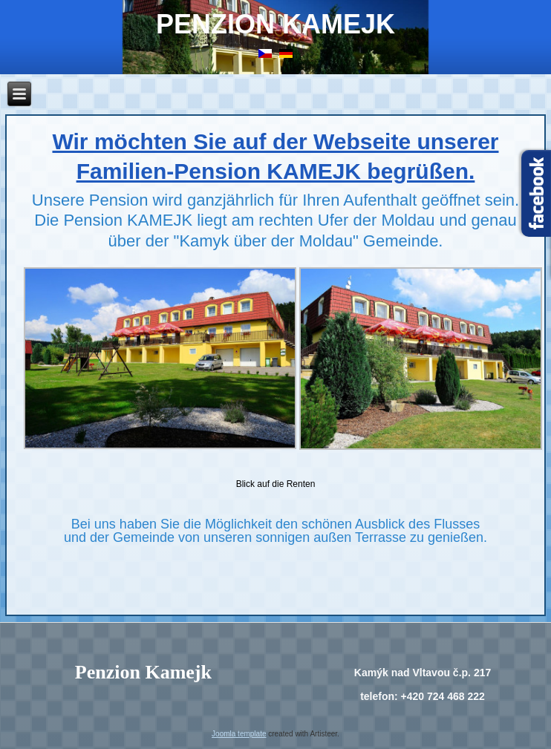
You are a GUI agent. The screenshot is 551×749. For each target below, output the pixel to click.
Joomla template (239, 734)
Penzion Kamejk (275, 24)
